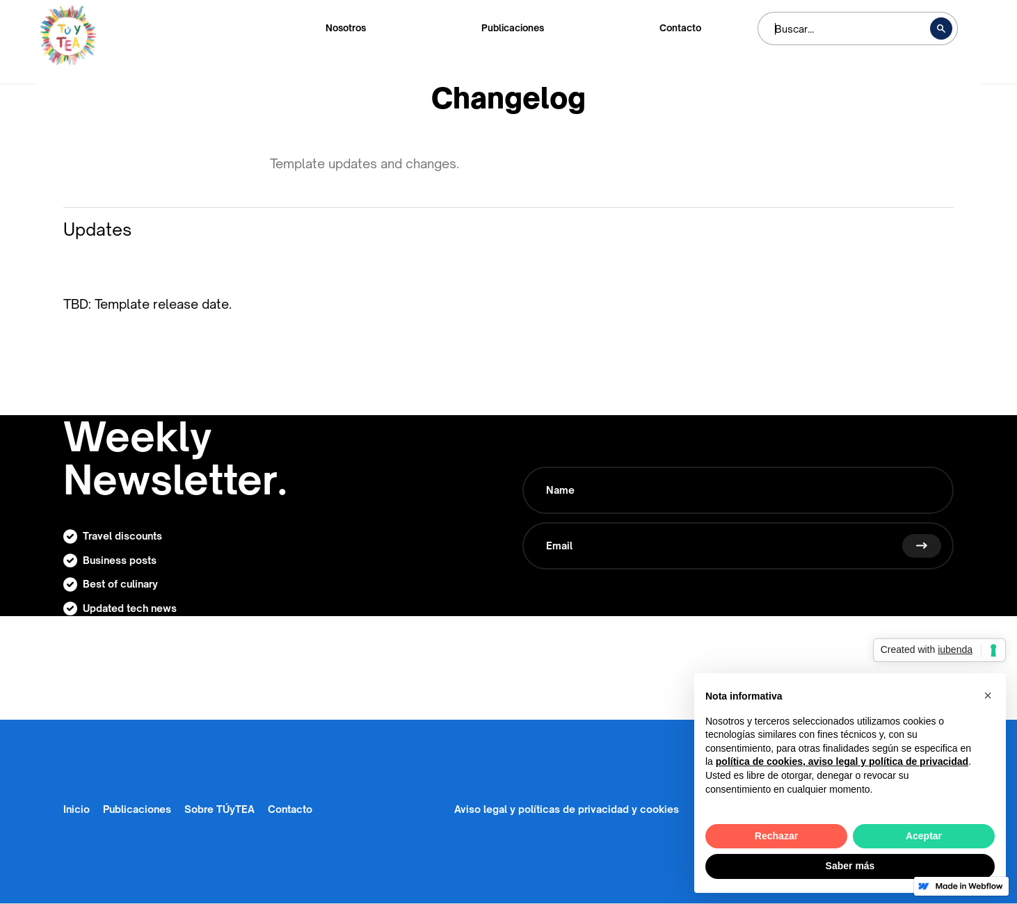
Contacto (680, 27)
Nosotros (346, 27)
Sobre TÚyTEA (219, 808)
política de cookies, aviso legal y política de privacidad (842, 761)
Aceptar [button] (924, 835)
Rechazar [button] (776, 835)
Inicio (76, 808)
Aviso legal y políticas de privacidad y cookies (566, 808)
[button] (988, 695)
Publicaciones (512, 27)
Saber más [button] (850, 865)
